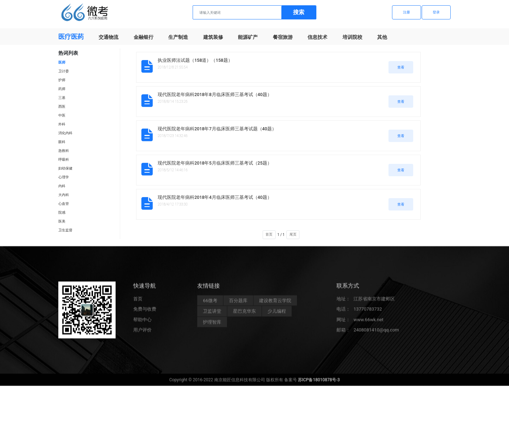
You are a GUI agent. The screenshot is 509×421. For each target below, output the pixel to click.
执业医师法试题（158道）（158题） (195, 60)
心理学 (63, 177)
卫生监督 (65, 230)
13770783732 (367, 312)
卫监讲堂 (212, 314)
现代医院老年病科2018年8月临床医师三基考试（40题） (215, 94)
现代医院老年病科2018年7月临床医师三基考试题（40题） (217, 128)
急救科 (63, 151)
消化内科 (65, 133)
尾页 (293, 234)
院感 (61, 212)
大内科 (63, 195)
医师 (61, 62)
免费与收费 (144, 312)
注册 (406, 12)
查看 (400, 67)
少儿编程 (277, 314)
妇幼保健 (65, 168)
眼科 (61, 142)
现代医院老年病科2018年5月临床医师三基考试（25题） (215, 163)
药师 (61, 89)
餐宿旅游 (283, 37)
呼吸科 (63, 159)
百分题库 (238, 303)
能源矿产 (248, 37)
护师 (61, 80)
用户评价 (142, 333)
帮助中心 (142, 322)
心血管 (63, 204)
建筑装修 (213, 37)
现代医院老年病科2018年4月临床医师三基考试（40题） (215, 197)
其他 (382, 37)
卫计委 (63, 71)
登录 (436, 12)
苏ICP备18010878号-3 (319, 383)
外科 (61, 124)
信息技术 (317, 37)
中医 (61, 115)
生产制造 (178, 37)
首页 (269, 234)
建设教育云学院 (275, 303)
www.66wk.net (368, 322)
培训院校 (352, 37)
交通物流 (108, 37)
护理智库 (212, 325)
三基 (61, 98)
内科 (61, 186)
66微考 (210, 303)
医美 (61, 221)
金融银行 (143, 37)
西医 (61, 106)
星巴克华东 (244, 314)
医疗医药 (71, 36)
